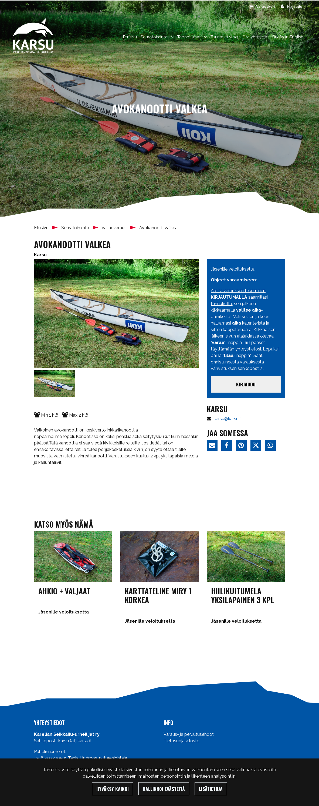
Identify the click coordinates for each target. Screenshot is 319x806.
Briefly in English (287, 37)
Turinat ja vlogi (225, 37)
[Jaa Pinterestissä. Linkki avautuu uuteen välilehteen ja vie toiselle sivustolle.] (243, 446)
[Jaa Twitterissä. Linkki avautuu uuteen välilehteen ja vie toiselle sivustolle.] (257, 446)
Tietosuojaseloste (181, 740)
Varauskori (265, 7)
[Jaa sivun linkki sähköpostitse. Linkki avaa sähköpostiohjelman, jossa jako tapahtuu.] (214, 446)
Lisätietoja (211, 788)
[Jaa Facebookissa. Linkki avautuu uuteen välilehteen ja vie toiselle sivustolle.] (228, 446)
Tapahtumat (189, 37)
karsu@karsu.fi (228, 418)
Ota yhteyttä (254, 37)
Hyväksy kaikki (112, 788)
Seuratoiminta (155, 37)
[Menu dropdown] (171, 37)
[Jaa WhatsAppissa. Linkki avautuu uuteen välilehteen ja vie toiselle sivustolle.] (272, 446)
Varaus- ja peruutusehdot (189, 734)
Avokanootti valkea (158, 227)
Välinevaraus (114, 227)
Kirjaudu (246, 384)
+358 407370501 (50, 758)
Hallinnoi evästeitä (164, 788)
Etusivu (130, 37)
